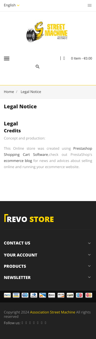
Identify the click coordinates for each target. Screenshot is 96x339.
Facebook (22, 323)
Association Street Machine (52, 312)
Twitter (26, 323)
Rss (30, 323)
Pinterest (37, 323)
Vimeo (41, 323)
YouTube (34, 323)
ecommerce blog (18, 160)
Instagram (45, 323)
